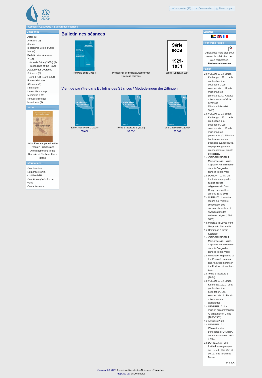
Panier (207, 68)
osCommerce (138, 373)
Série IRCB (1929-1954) (177, 71)
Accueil (32, 26)
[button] (181, 8)
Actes (30, 36)
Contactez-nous (35, 186)
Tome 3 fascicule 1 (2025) (85, 127)
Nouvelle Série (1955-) (85, 71)
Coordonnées (34, 168)
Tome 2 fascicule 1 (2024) (131, 127)
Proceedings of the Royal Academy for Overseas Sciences (131, 73)
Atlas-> (31, 44)
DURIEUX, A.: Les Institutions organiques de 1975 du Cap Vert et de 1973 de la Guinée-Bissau (220, 350)
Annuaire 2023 (216, 321)
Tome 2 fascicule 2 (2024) (177, 127)
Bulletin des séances (66, 26)
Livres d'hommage (37, 91)
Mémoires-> (33, 95)
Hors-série (33, 87)
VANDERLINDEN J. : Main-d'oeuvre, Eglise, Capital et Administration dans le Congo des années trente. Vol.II (221, 244)
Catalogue (45, 26)
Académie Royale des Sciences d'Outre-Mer (141, 370)
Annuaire (32, 40)
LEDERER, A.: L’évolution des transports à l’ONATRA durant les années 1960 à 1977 (221, 331)
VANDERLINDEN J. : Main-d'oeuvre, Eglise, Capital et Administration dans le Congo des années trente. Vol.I (221, 164)
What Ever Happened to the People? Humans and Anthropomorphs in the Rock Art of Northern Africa (221, 262)
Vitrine (30, 107)
